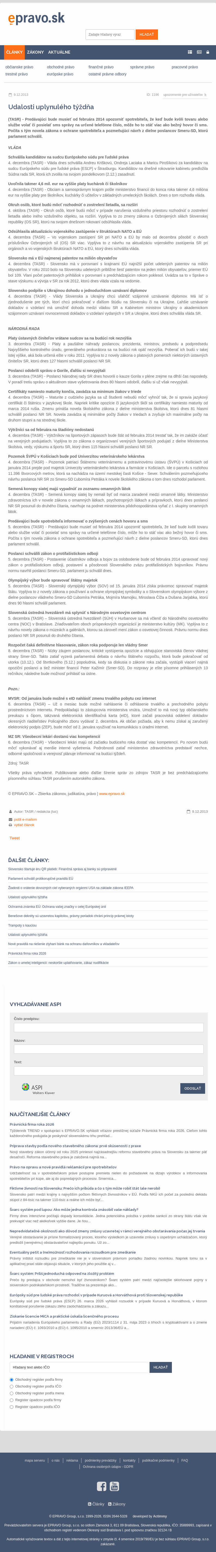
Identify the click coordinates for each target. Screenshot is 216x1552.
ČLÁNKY (14, 52)
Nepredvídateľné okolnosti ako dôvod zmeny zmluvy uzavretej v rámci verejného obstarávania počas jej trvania (107, 1231)
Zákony (118, 1504)
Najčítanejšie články (40, 1114)
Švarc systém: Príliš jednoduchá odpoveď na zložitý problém (62, 1274)
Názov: (20, 1040)
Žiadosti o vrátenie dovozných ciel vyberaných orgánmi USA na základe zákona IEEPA (70, 888)
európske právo (60, 74)
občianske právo (19, 67)
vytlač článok (24, 825)
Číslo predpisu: (27, 1019)
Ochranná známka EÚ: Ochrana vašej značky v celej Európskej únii (57, 907)
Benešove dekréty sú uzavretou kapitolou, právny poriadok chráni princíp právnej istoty (71, 916)
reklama (72, 1460)
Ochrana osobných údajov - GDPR (108, 1467)
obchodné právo (60, 67)
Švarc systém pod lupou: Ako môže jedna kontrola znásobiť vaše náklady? (74, 1210)
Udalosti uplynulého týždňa (27, 897)
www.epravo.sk (112, 794)
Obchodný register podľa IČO (35, 1386)
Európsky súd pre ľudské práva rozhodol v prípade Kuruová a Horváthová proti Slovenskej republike (96, 1295)
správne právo (142, 67)
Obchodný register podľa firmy (36, 1379)
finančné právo (101, 67)
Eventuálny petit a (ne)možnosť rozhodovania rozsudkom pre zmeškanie (73, 1252)
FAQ (184, 1460)
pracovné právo (185, 67)
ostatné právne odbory (107, 74)
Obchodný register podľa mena (37, 1393)
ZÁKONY (35, 52)
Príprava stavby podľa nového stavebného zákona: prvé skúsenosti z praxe (75, 1146)
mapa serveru (35, 1460)
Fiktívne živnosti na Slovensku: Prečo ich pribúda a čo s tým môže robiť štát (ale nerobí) (85, 1188)
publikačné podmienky (158, 1460)
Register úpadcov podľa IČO (35, 1407)
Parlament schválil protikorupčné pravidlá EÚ (40, 879)
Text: (18, 1062)
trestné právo (16, 74)
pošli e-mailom (25, 819)
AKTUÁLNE (59, 52)
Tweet (15, 838)
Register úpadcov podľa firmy (35, 1400)
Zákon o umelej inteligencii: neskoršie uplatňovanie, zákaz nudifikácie (58, 963)
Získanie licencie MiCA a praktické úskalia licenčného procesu (64, 1316)
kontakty (129, 1460)
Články (98, 1504)
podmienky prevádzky (100, 1460)
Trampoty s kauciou (22, 925)
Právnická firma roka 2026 (27, 953)
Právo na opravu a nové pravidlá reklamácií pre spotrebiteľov (63, 1167)
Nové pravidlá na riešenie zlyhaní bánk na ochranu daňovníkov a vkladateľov (63, 944)
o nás (55, 1460)
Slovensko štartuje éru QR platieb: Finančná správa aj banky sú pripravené (62, 869)
